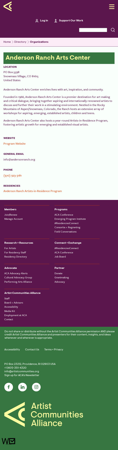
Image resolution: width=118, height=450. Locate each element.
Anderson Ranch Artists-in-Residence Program (32, 191)
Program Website (14, 143)
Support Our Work (71, 20)
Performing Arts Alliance (18, 282)
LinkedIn (22, 387)
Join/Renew (10, 214)
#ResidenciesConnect (67, 223)
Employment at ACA (15, 315)
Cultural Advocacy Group (18, 277)
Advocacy (60, 282)
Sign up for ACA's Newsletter (21, 375)
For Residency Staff (15, 252)
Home (7, 42)
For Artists (10, 248)
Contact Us (32, 349)
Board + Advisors (13, 302)
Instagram (36, 387)
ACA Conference (64, 214)
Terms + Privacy (53, 349)
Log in (44, 20)
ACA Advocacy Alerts (16, 273)
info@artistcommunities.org (21, 371)
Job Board (60, 256)
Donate (58, 273)
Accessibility (11, 307)
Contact (8, 319)
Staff (7, 298)
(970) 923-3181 (12, 175)
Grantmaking (62, 277)
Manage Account (13, 219)
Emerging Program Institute (70, 219)
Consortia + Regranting (67, 227)
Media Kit (9, 311)
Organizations (39, 42)
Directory (20, 42)
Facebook (8, 387)
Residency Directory (15, 256)
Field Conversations (65, 231)
